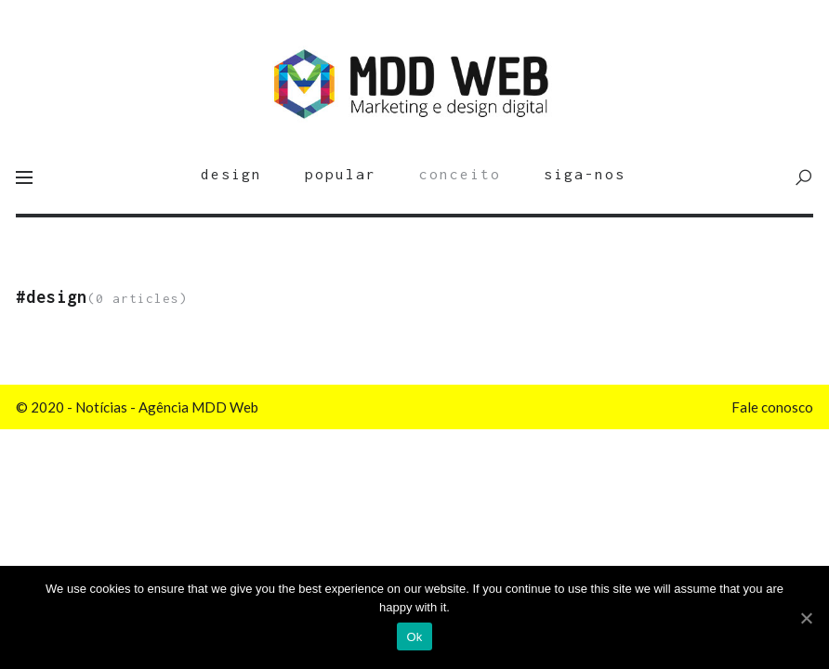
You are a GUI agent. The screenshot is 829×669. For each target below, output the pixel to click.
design (231, 173)
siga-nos (584, 173)
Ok (414, 637)
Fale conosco (772, 407)
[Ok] (805, 618)
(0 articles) (102, 299)
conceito (460, 173)
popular (340, 173)
